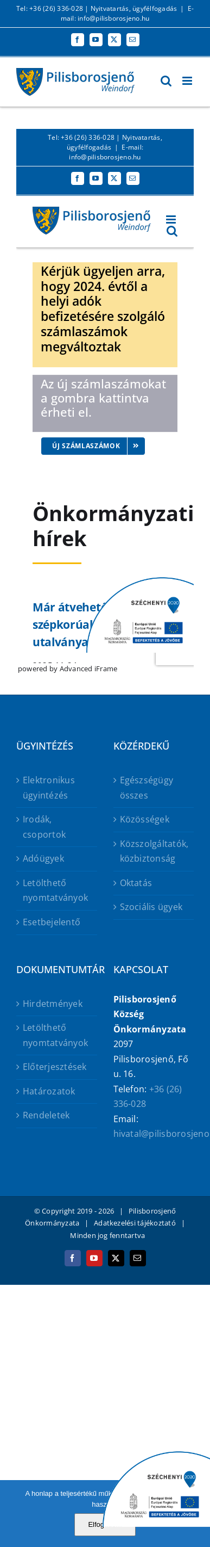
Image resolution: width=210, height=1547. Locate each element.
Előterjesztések (55, 1067)
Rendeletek (46, 1115)
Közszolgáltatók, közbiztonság (154, 851)
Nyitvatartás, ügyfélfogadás (134, 8)
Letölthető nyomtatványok (55, 890)
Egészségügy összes (147, 787)
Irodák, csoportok (44, 826)
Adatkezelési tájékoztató (135, 1223)
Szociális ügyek (151, 907)
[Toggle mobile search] (166, 80)
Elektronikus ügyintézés (49, 787)
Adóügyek (43, 858)
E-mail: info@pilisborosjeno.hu (127, 13)
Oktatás (136, 883)
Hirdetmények (52, 1004)
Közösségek (144, 819)
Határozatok (49, 1091)
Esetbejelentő (51, 922)
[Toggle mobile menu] (188, 80)
